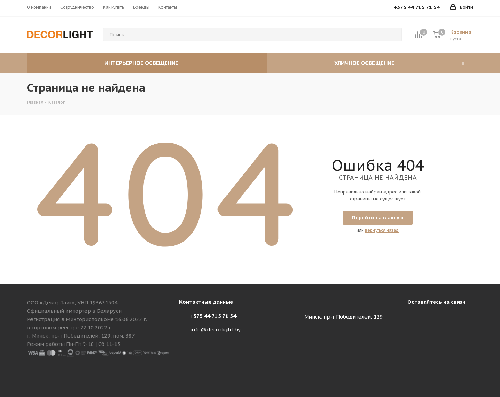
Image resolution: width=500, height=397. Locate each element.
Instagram (414, 318)
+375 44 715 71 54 (213, 316)
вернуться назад (382, 230)
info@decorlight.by (215, 329)
